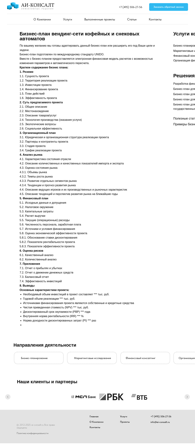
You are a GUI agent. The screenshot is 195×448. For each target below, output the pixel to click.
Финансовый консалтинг (140, 358)
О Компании (42, 19)
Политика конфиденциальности (32, 433)
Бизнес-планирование (34, 358)
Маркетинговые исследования (92, 358)
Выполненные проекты (99, 19)
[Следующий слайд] (187, 396)
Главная (94, 416)
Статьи (132, 19)
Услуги (67, 19)
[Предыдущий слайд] (7, 396)
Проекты (125, 421)
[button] (168, 7)
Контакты (155, 19)
